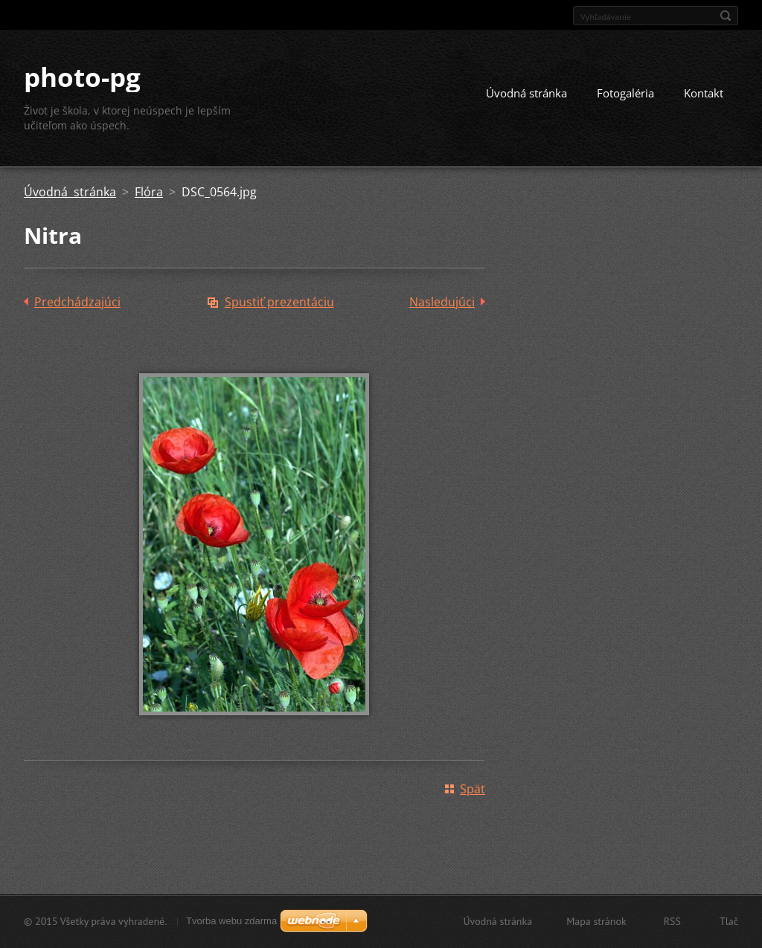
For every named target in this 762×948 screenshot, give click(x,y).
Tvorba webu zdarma (231, 920)
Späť (472, 789)
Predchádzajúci (77, 302)
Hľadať (725, 15)
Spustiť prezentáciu (279, 302)
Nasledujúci (442, 302)
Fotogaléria (625, 93)
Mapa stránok (596, 921)
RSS (672, 921)
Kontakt (703, 93)
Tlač (729, 921)
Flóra (149, 192)
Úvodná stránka (526, 93)
